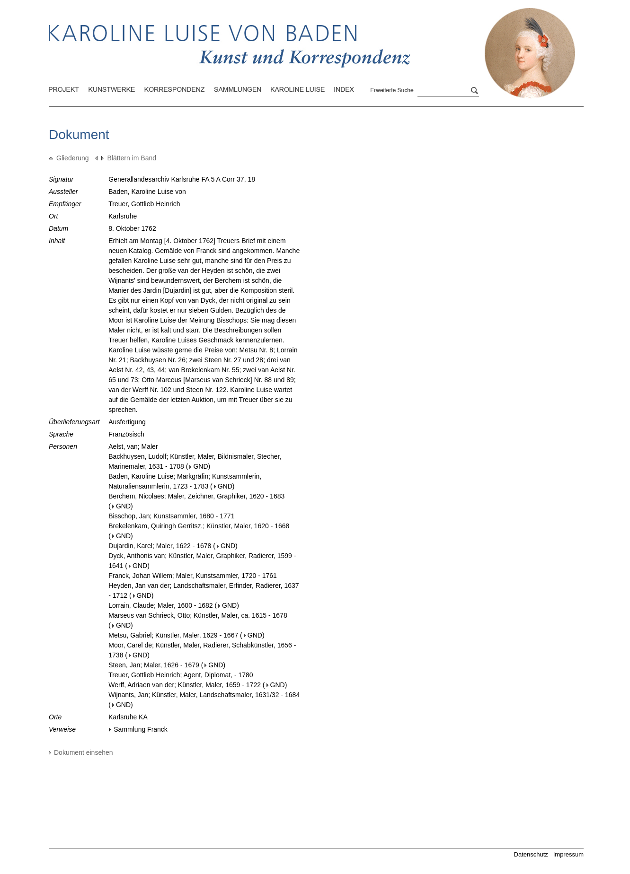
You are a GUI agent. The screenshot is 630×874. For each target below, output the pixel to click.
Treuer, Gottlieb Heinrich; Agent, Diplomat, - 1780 (180, 675)
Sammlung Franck (138, 729)
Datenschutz (531, 854)
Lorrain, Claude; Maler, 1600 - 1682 (160, 605)
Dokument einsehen (81, 752)
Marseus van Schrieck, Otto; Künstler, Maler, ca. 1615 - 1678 (197, 615)
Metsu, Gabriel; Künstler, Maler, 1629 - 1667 (173, 635)
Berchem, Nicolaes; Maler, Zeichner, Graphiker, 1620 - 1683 (196, 496)
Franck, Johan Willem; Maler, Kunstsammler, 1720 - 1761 (192, 575)
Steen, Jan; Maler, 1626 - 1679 (153, 665)
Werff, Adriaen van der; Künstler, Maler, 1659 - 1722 (184, 685)
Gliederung (69, 158)
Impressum (568, 854)
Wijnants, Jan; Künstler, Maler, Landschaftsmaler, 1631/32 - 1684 (204, 695)
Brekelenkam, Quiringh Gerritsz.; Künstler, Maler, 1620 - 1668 (198, 526)
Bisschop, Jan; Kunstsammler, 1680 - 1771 (171, 516)
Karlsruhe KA (127, 717)
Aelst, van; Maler (133, 446)
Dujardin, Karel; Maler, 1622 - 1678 (159, 546)
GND (198, 466)
